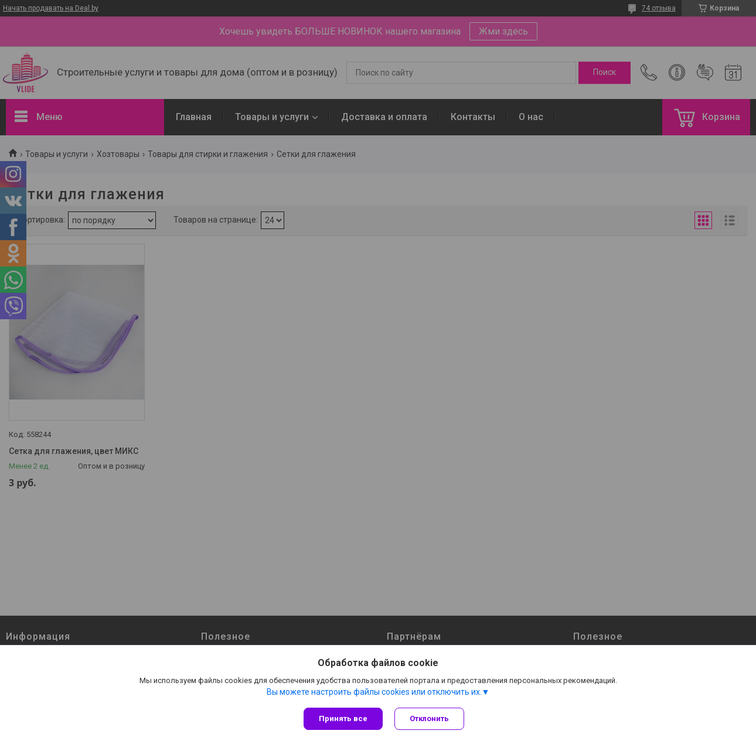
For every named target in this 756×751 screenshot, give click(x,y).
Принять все (343, 718)
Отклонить (429, 718)
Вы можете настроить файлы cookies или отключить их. (374, 692)
